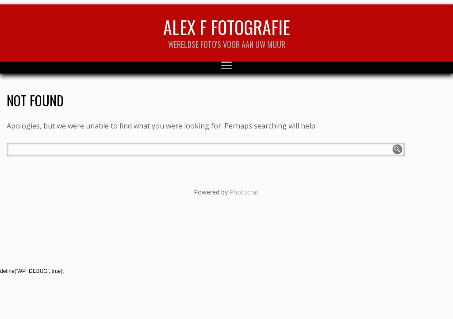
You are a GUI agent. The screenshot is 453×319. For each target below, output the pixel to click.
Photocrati (245, 192)
